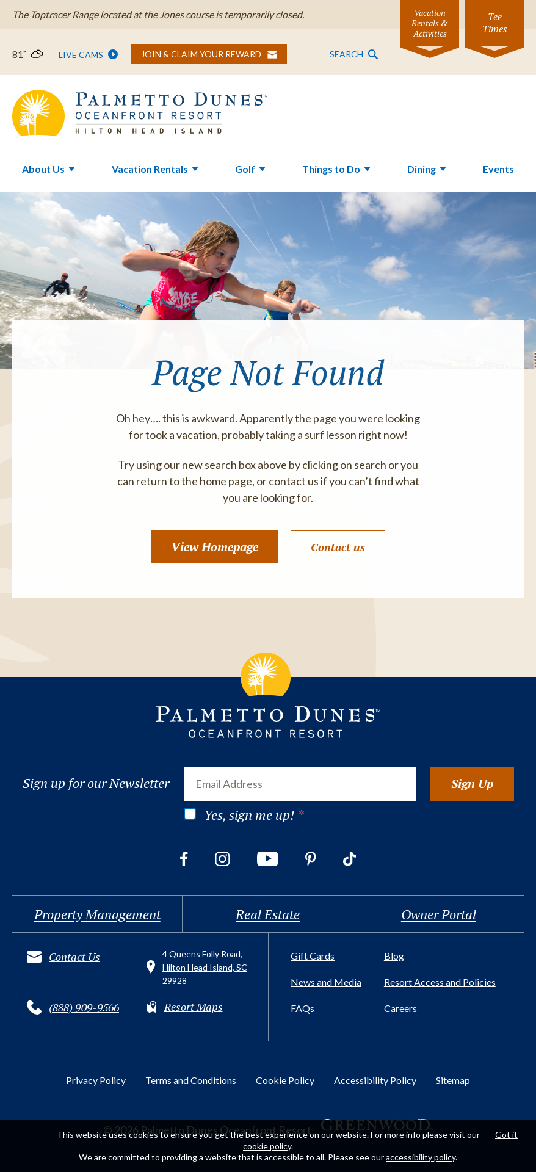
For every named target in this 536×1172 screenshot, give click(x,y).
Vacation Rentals (150, 169)
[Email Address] (300, 784)
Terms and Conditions (190, 1080)
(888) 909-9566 (84, 1007)
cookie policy (267, 1146)
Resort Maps (193, 1006)
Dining (421, 169)
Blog (394, 955)
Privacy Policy (96, 1080)
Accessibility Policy (375, 1080)
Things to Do (331, 169)
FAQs (302, 1008)
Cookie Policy (285, 1080)
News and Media (326, 982)
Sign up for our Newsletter (96, 783)
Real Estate (268, 914)
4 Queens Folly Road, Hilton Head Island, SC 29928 (204, 967)
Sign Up (472, 783)
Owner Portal (438, 914)
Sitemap (453, 1080)
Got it (506, 1134)
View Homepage (214, 546)
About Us (43, 169)
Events (498, 169)
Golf (245, 169)
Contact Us (74, 956)
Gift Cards (313, 955)
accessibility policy (420, 1157)
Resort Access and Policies (440, 982)
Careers (400, 1008)
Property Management (97, 914)
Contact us (338, 547)
